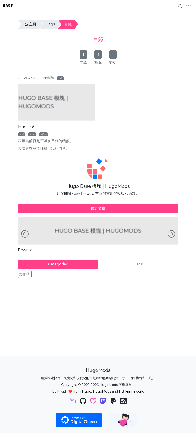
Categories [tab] (58, 264)
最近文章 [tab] (98, 208)
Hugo (86, 391)
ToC (33, 134)
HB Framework (131, 391)
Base (8, 6)
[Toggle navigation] (188, 6)
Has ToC (27, 126)
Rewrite (25, 250)
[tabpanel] (98, 234)
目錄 (68, 24)
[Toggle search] (180, 6)
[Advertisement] (98, 316)
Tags (50, 24)
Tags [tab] (138, 264)
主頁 (30, 24)
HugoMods (108, 385)
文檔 (60, 78)
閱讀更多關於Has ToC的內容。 (44, 148)
